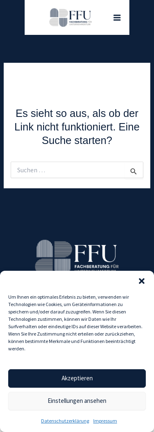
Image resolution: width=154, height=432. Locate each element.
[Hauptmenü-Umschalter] (117, 17)
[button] (142, 281)
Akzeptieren (77, 378)
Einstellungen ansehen (77, 401)
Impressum (105, 421)
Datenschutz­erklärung (65, 421)
